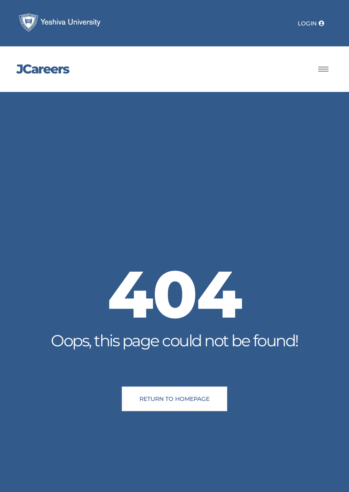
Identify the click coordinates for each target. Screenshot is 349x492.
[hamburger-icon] (323, 69)
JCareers (42, 69)
